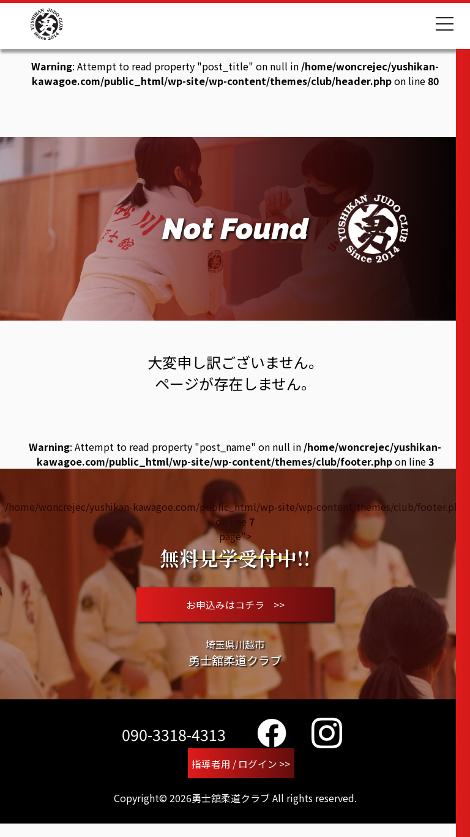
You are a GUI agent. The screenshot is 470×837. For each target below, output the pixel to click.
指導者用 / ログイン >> (241, 775)
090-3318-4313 (174, 745)
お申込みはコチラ (235, 609)
